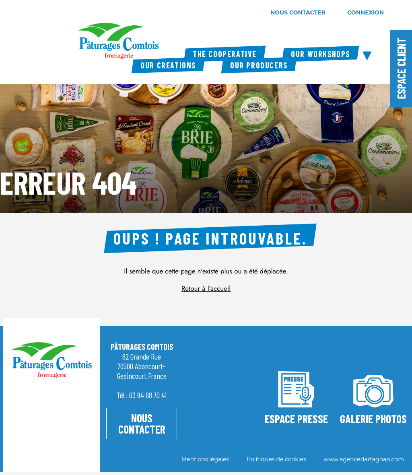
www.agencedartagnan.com (363, 459)
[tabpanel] (206, 132)
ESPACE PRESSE (296, 396)
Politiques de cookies (276, 459)
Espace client (401, 68)
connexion (365, 12)
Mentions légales (205, 459)
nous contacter (297, 12)
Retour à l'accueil (206, 288)
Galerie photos (373, 396)
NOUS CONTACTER (141, 423)
